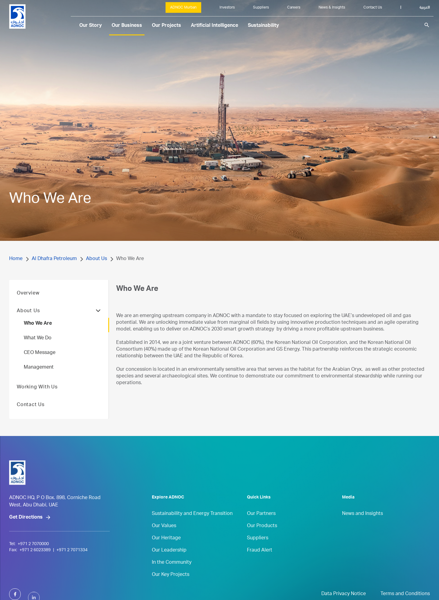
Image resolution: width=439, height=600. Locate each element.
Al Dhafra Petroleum (54, 259)
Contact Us (372, 7)
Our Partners (261, 524)
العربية (424, 7)
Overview (28, 303)
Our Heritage (166, 548)
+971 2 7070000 (33, 568)
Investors (227, 7)
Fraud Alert (259, 560)
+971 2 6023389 (35, 574)
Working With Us (37, 397)
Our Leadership (169, 560)
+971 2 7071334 (71, 574)
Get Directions (26, 541)
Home (16, 259)
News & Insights (332, 7)
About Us (96, 259)
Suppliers (261, 7)
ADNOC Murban (183, 7)
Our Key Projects (170, 585)
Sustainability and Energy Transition (192, 524)
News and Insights (362, 524)
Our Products (262, 536)
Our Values (164, 536)
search (427, 25)
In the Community (171, 572)
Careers (293, 7)
